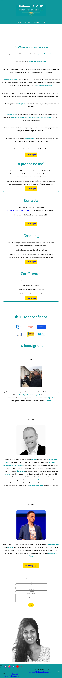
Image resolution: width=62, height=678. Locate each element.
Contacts (36, 22)
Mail (31, 586)
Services (27, 22)
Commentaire (31, 593)
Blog (45, 22)
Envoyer (31, 605)
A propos (18, 22)
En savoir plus (31, 154)
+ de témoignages (31, 565)
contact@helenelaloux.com (18, 210)
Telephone (31, 589)
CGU (58, 671)
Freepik (15, 673)
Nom (31, 582)
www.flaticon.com (12, 676)
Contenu (2, 0)
